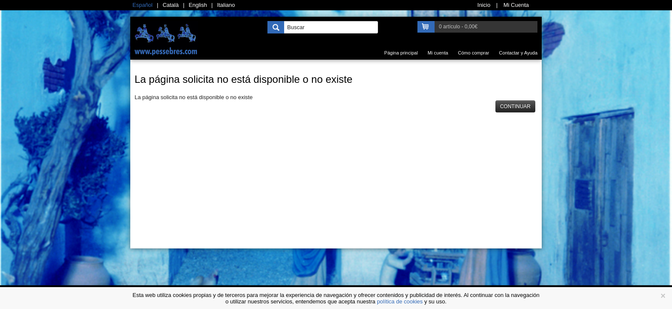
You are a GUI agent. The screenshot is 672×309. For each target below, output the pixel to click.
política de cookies (400, 301)
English (198, 5)
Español (142, 5)
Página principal (401, 52)
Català (170, 5)
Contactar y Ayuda (518, 52)
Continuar (515, 106)
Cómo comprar (473, 52)
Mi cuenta (438, 52)
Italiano (226, 5)
